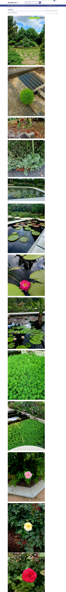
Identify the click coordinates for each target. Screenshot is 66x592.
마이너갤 (40, 0)
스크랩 (47, 13)
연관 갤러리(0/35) (48, 10)
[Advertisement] (54, 29)
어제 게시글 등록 (51, 5)
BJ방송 (24, 5)
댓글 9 (56, 13)
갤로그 (46, 0)
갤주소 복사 (52, 10)
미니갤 (42, 0)
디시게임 (48, 0)
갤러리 (9, 5)
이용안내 (56, 10)
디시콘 (52, 0)
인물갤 (44, 0)
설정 (44, 10)
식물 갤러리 (10, 9)
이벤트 (50, 0)
